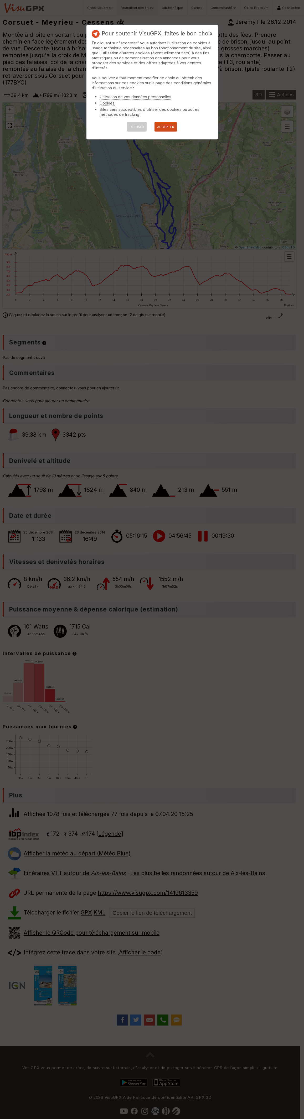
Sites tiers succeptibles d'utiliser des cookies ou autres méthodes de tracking (149, 112)
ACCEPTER (165, 127)
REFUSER (137, 127)
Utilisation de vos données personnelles (135, 96)
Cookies (107, 103)
